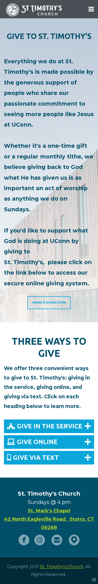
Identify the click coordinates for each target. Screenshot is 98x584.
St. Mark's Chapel (49, 511)
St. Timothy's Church (61, 566)
